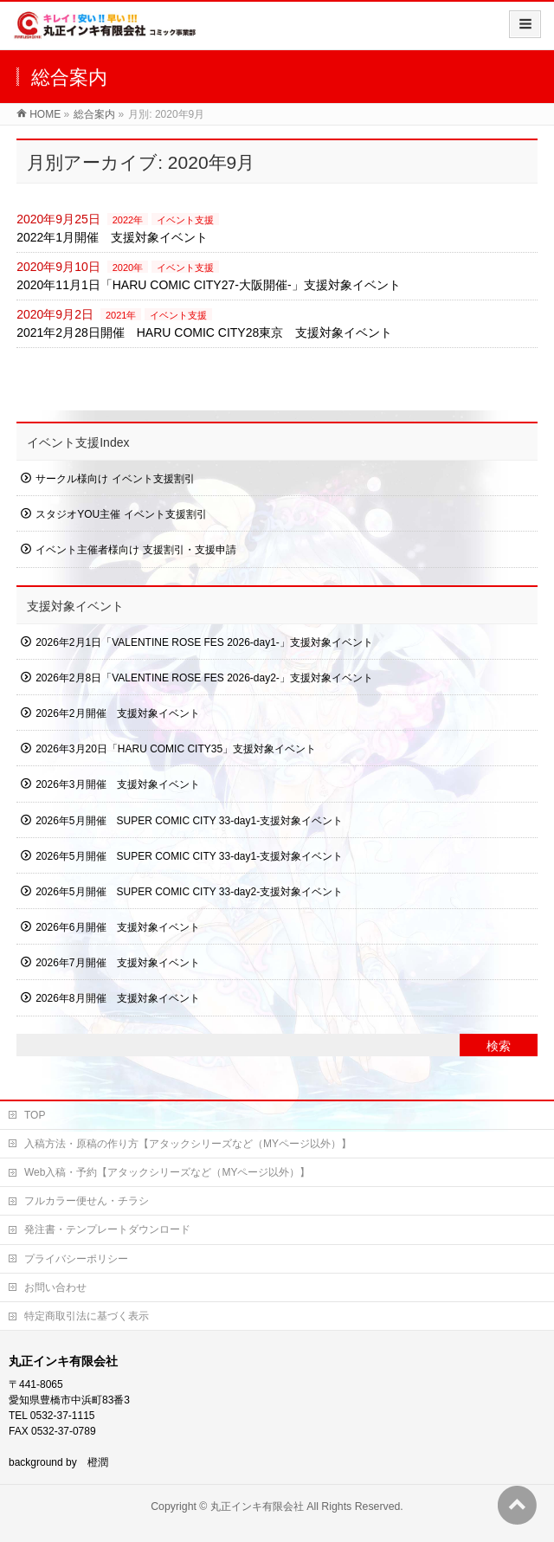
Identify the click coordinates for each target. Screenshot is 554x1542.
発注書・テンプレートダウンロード (107, 1229)
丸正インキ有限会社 (257, 1506)
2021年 (121, 315)
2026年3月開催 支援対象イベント (117, 784)
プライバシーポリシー (76, 1259)
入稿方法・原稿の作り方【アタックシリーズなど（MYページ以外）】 (187, 1144)
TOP (34, 1115)
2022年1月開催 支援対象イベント (112, 237)
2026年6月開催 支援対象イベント (117, 927)
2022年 (128, 220)
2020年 (128, 267)
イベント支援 (185, 220)
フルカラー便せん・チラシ (86, 1201)
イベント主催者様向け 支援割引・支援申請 (135, 550)
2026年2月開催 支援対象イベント (117, 713)
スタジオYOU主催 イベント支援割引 (120, 514)
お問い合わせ (55, 1287)
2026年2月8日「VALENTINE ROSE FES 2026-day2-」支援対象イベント (204, 678)
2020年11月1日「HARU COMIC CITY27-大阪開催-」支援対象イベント (208, 285)
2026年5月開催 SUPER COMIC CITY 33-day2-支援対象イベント (189, 892)
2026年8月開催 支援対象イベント (117, 998)
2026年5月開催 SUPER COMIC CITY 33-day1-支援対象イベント (189, 821)
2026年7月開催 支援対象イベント (117, 963)
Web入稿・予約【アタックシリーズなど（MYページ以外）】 (167, 1172)
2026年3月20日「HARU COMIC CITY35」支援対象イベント (175, 749)
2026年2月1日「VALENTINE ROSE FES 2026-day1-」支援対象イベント (204, 642)
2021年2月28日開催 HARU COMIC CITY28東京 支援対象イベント (204, 332)
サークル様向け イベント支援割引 (114, 479)
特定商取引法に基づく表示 (86, 1316)
